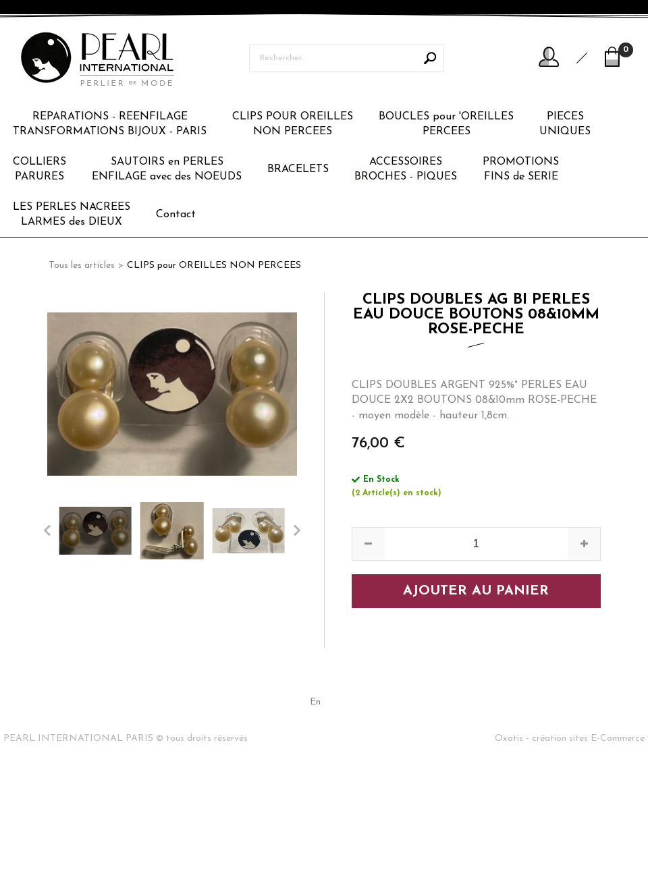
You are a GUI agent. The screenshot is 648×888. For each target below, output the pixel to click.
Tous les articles (82, 265)
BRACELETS (298, 169)
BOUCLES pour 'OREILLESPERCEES (446, 124)
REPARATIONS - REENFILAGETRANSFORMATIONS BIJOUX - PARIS (110, 124)
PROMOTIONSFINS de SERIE (521, 169)
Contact (176, 214)
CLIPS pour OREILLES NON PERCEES (214, 265)
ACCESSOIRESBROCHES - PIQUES (405, 169)
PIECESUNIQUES (565, 124)
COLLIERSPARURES (39, 169)
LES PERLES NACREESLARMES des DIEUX (71, 214)
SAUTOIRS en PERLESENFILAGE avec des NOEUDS (167, 169)
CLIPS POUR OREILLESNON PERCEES (292, 124)
